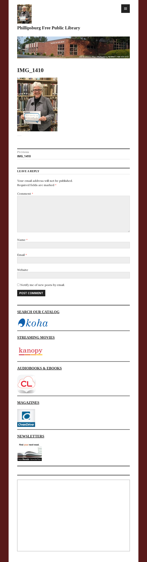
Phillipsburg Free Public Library (48, 27)
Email (22, 255)
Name (22, 240)
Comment (25, 193)
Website (22, 270)
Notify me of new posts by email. (42, 285)
